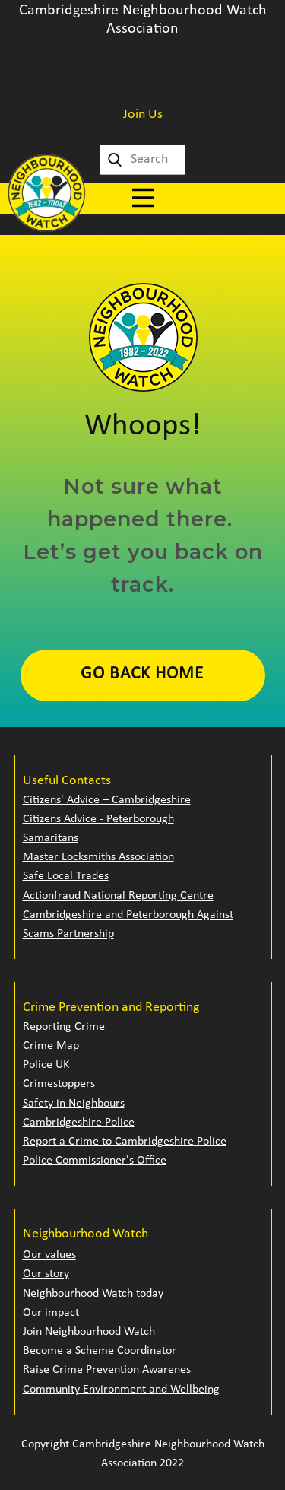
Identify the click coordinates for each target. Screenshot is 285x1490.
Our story (46, 1274)
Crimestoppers (59, 1084)
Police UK (46, 1065)
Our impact (51, 1313)
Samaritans (50, 838)
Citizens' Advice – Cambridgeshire (107, 800)
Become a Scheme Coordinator (99, 1351)
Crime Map (51, 1046)
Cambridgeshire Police (79, 1123)
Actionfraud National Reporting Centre (118, 896)
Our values (49, 1255)
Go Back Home (142, 674)
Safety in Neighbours (74, 1104)
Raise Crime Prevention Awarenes (107, 1370)
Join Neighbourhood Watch (89, 1332)
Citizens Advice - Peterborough (98, 819)
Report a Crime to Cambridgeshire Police (124, 1142)
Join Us (143, 114)
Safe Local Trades (66, 876)
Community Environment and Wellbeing (121, 1390)
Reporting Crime (64, 1027)
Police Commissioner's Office (94, 1161)
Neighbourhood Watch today (93, 1294)
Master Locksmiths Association (98, 857)
